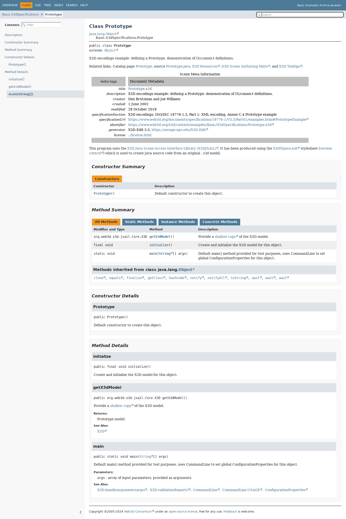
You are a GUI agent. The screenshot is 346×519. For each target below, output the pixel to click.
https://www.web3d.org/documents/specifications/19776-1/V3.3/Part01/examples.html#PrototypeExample (217, 119)
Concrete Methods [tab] (220, 222)
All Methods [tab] (106, 222)
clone (98, 278)
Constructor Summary (22, 42)
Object (110, 50)
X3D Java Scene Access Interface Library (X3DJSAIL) (171, 148)
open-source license (183, 511)
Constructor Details (20, 57)
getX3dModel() (20, 86)
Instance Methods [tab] (178, 222)
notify (196, 278)
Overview (10, 5)
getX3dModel (159, 237)
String (164, 253)
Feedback (230, 511)
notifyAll (216, 278)
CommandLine (205, 490)
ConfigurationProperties (285, 490)
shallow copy (225, 237)
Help (84, 5)
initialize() (16, 79)
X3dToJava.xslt (285, 148)
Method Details (16, 72)
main (153, 253)
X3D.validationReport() (169, 490)
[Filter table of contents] (41, 25)
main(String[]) (19, 94)
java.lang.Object (103, 34)
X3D (100, 431)
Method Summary (18, 50)
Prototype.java (178, 66)
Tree (47, 5)
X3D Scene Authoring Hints (245, 66)
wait (256, 278)
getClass (155, 278)
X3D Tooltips (289, 66)
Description (15, 35)
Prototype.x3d (140, 89)
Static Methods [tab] (139, 222)
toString (238, 278)
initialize (158, 245)
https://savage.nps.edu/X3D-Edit (179, 130)
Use (38, 5)
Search (71, 5)
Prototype (53, 14)
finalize (134, 278)
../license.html (139, 135)
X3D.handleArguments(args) (121, 490)
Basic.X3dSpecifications (20, 14)
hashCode (176, 278)
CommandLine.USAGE (241, 490)
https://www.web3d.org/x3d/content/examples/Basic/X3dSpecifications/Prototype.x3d (200, 125)
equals (115, 278)
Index (58, 5)
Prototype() (17, 64)
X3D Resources (205, 66)
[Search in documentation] (300, 14)
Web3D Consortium (138, 511)
